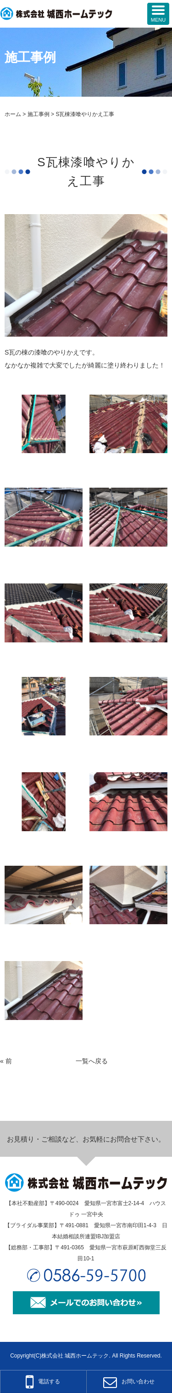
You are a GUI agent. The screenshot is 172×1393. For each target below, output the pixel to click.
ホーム (13, 114)
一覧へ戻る (92, 1061)
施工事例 (39, 114)
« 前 (6, 1061)
